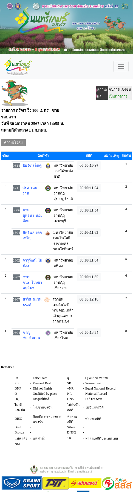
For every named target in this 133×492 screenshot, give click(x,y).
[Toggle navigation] (121, 66)
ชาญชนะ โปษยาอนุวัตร (32, 282)
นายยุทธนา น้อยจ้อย (33, 215)
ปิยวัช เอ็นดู (32, 165)
